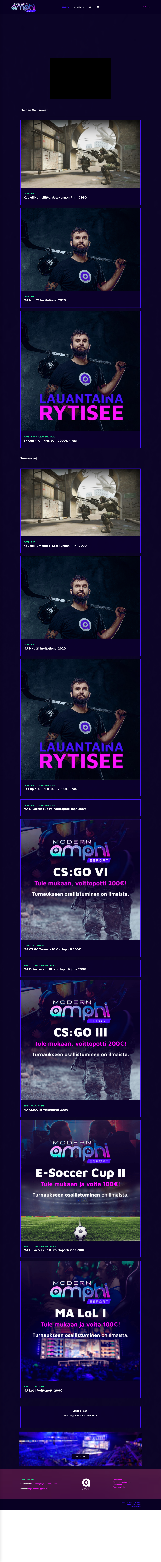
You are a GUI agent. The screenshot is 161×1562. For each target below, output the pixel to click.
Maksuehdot (117, 1537)
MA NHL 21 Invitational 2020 (45, 300)
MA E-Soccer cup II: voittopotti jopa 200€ (54, 1250)
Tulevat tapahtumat (46, 437)
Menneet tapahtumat (34, 966)
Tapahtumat (30, 194)
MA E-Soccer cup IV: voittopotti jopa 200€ (55, 808)
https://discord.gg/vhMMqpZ (39, 1541)
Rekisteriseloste (119, 1539)
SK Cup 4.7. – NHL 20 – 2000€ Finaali (51, 440)
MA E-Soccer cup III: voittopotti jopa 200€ (55, 969)
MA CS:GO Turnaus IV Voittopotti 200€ (52, 949)
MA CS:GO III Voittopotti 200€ (46, 1109)
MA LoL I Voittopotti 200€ (43, 1390)
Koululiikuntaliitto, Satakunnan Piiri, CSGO (55, 197)
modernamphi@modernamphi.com (44, 1536)
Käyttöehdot (117, 1532)
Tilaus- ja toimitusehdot (122, 1534)
